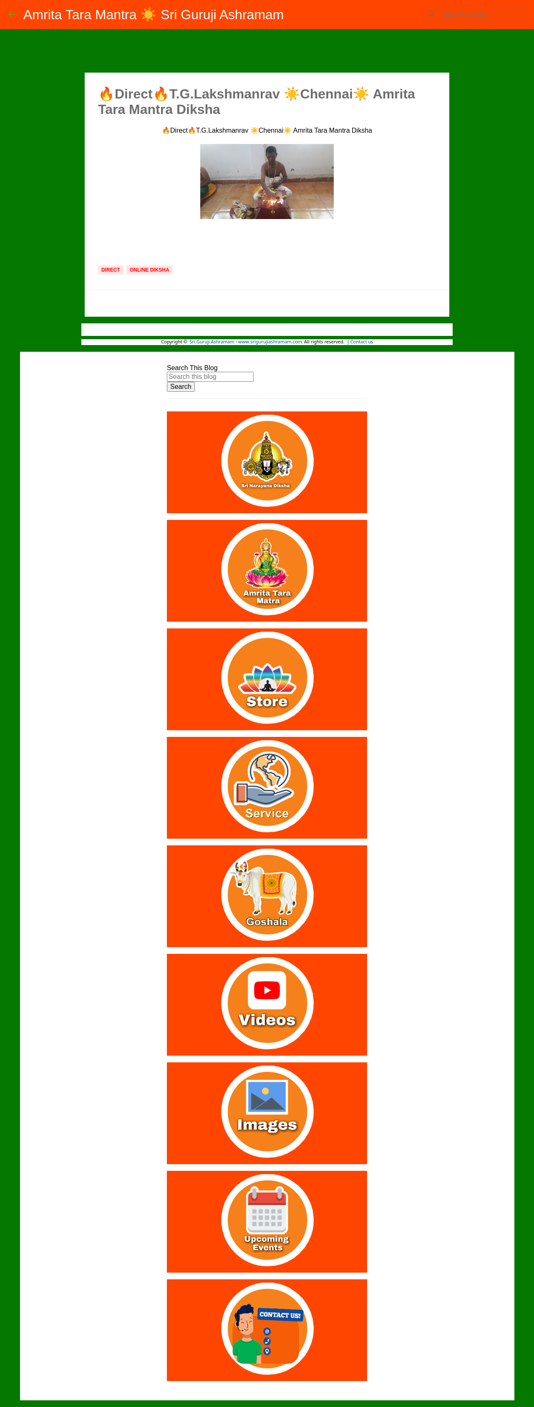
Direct (110, 270)
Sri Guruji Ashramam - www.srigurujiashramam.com (246, 342)
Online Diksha (149, 270)
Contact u (360, 342)
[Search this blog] (483, 15)
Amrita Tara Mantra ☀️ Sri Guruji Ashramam (153, 14)
